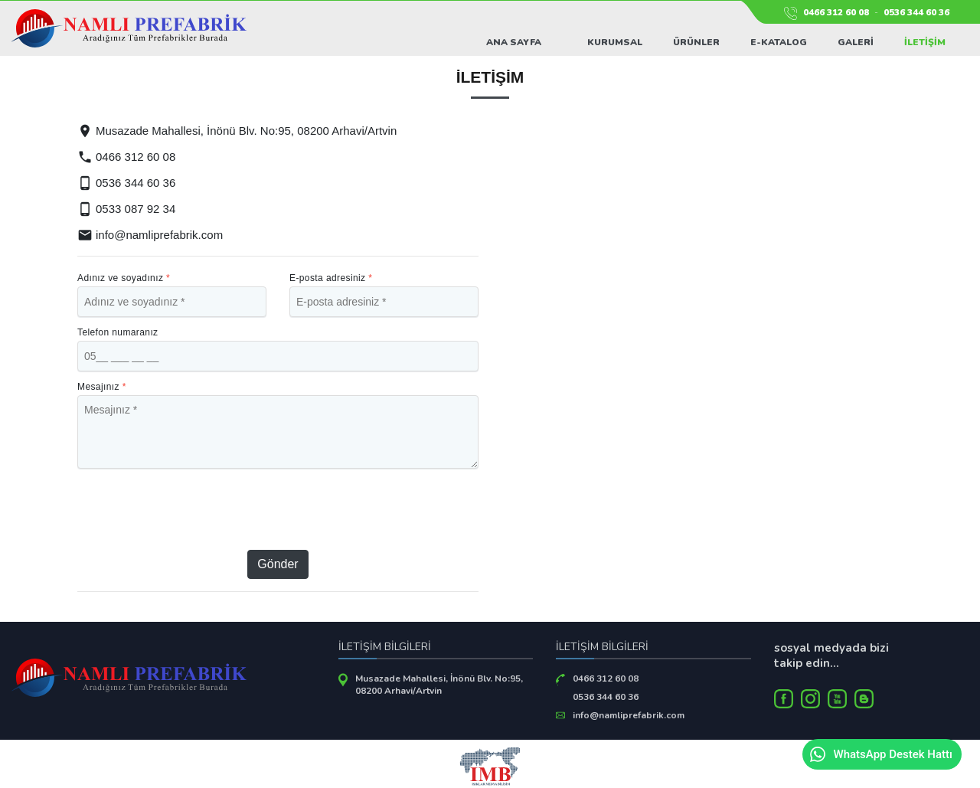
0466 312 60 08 (836, 12)
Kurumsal (614, 42)
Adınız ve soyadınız (123, 278)
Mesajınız (101, 386)
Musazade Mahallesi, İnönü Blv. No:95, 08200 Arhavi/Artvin (439, 684)
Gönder (277, 564)
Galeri (856, 42)
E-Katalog (778, 42)
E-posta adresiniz (330, 278)
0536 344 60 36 (916, 12)
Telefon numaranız (117, 332)
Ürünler (696, 42)
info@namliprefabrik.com (150, 234)
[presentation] (278, 509)
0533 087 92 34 (126, 208)
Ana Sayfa (513, 42)
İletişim (925, 42)
